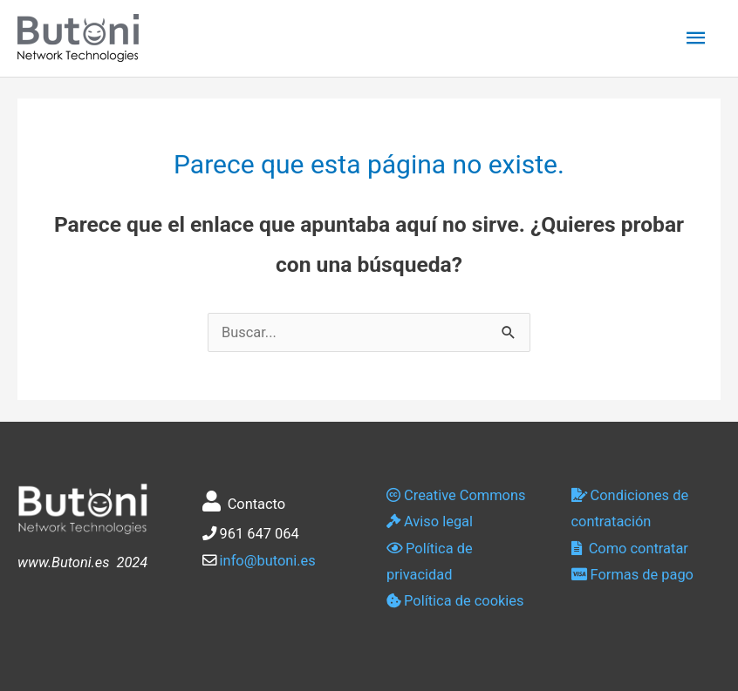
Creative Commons (455, 495)
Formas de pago (632, 574)
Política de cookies (454, 601)
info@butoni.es (268, 560)
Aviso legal (429, 521)
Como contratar (629, 548)
